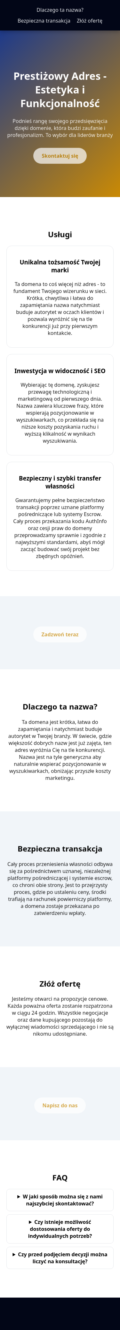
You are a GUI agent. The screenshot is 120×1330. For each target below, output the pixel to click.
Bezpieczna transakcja (44, 20)
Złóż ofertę (89, 20)
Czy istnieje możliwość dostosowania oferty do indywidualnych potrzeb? (60, 1228)
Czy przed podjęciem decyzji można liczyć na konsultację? (62, 1258)
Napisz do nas (60, 1106)
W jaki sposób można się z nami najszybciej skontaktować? (63, 1200)
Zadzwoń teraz (60, 635)
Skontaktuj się (60, 156)
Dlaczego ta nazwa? (59, 9)
